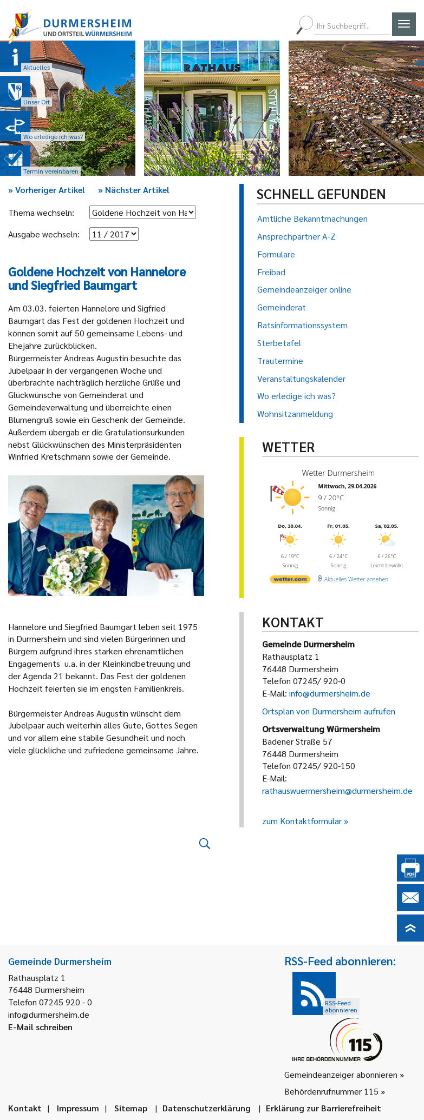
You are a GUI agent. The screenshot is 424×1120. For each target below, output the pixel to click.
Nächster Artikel (133, 189)
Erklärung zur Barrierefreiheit (323, 1108)
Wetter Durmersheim (338, 473)
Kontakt (25, 1108)
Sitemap (130, 1108)
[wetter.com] (290, 581)
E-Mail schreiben (40, 1026)
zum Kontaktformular (302, 820)
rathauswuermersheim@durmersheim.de (337, 790)
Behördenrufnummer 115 (331, 1091)
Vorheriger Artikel (46, 189)
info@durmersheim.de (329, 693)
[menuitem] (241, 25)
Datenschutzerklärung (206, 1108)
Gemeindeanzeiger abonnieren (340, 1074)
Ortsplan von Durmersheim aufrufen (328, 711)
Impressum (78, 1108)
